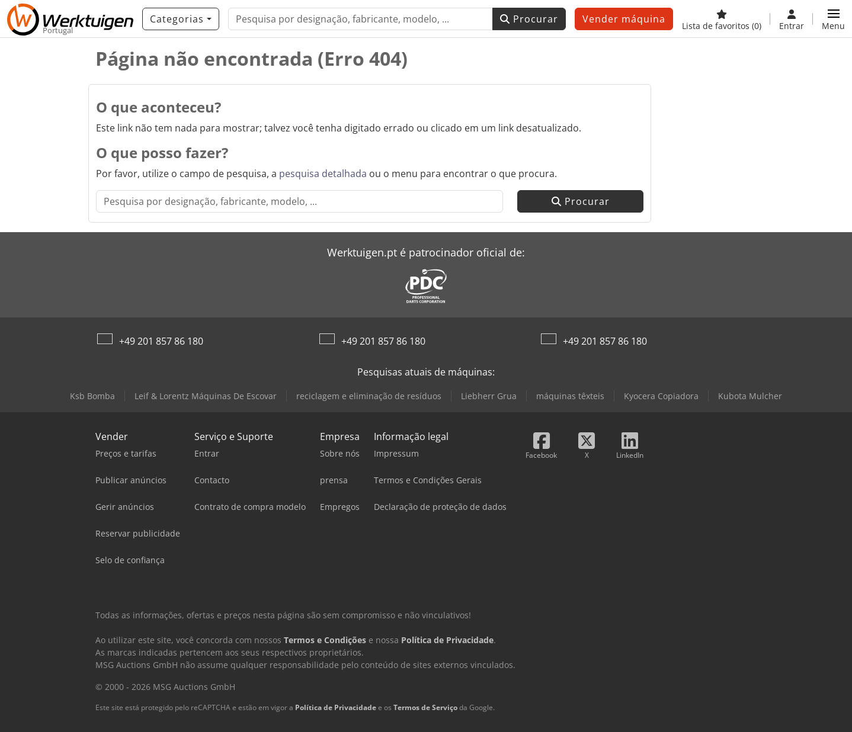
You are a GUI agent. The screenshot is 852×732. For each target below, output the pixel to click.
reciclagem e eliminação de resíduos (368, 396)
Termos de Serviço (425, 707)
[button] (833, 19)
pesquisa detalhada (323, 173)
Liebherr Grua (489, 396)
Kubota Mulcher (750, 396)
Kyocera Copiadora (661, 396)
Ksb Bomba (92, 396)
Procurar (529, 18)
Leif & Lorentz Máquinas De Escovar (205, 396)
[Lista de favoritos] (721, 19)
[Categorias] (180, 19)
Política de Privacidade (335, 707)
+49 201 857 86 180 (161, 341)
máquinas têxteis (570, 396)
